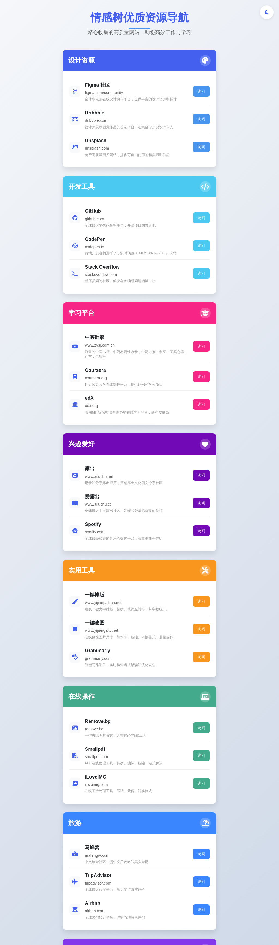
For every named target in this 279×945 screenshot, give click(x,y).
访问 (120, 96)
